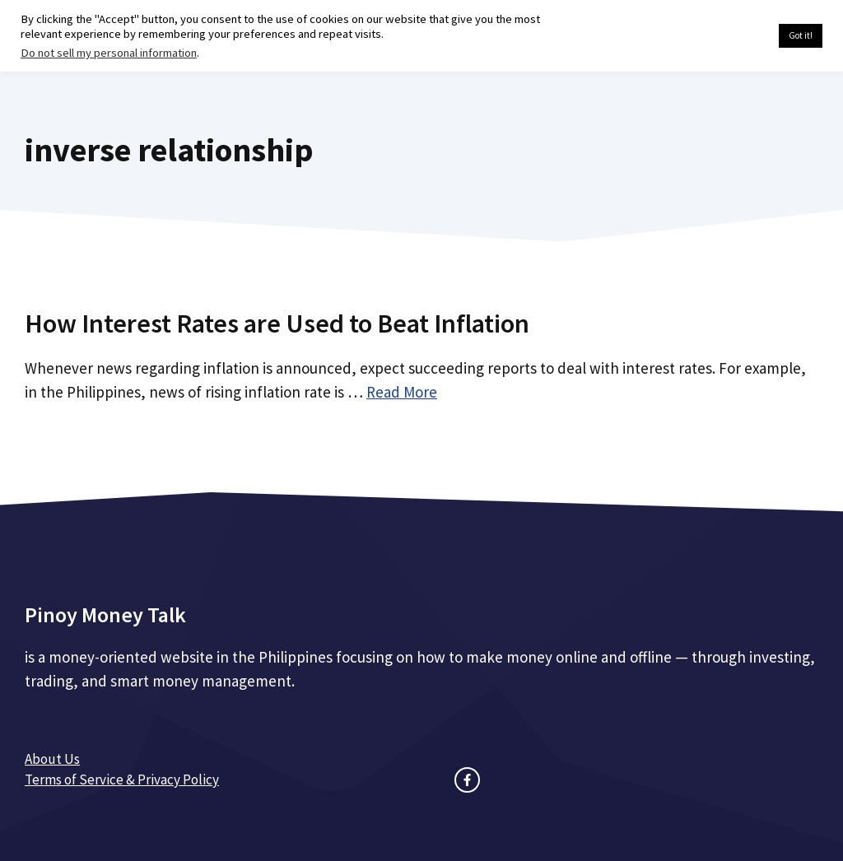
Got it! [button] (801, 35)
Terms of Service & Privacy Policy (122, 779)
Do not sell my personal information (109, 52)
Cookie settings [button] (727, 36)
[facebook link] (467, 780)
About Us (52, 759)
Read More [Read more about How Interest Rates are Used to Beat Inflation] (401, 392)
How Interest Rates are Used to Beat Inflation (277, 323)
